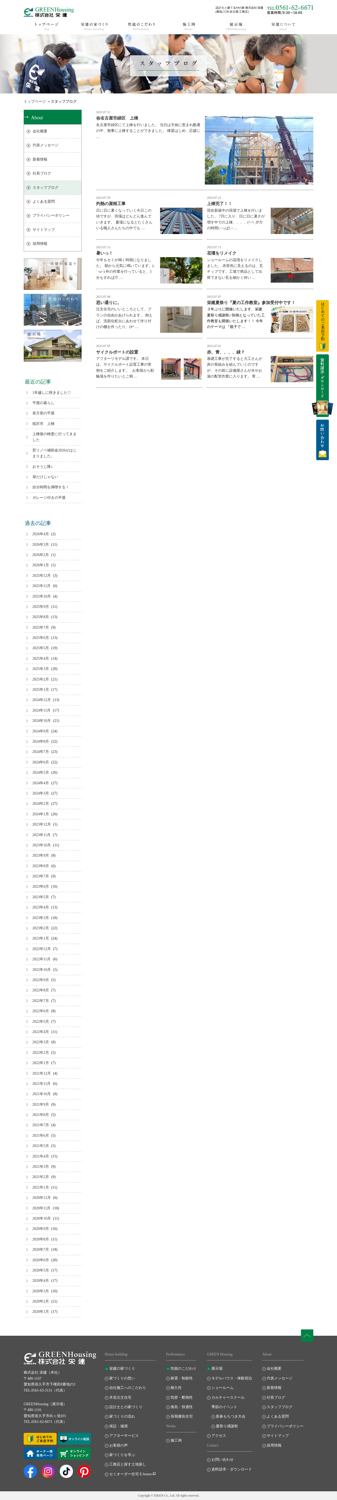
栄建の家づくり (122, 1368)
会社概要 (40, 131)
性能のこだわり (183, 1368)
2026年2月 (40, 555)
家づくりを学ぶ (122, 1455)
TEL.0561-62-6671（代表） (45, 1422)
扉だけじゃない (45, 477)
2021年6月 (40, 1136)
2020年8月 (40, 1239)
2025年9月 (40, 607)
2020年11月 (41, 1208)
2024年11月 (41, 710)
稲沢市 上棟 (43, 424)
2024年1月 (40, 814)
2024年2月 (40, 804)
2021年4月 (40, 1156)
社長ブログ (42, 173)
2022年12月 (41, 949)
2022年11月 (41, 959)
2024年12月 (41, 700)
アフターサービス (124, 1436)
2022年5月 (40, 1022)
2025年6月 (40, 638)
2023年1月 (40, 938)
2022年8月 (40, 990)
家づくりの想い (122, 1378)
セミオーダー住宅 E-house (130, 1474)
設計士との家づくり (125, 1407)
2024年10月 (41, 721)
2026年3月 (40, 545)
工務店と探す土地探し (127, 1464)
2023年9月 (40, 855)
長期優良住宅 (182, 1416)
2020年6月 (40, 1260)
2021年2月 (40, 1177)
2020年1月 (40, 1312)
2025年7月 (40, 627)
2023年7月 (40, 876)
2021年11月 (41, 1084)
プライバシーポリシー (51, 215)
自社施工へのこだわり (127, 1388)
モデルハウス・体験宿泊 (231, 1378)
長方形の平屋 (43, 413)
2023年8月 (40, 866)
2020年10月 (41, 1218)
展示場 (216, 1368)
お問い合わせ (222, 1460)
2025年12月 (41, 576)
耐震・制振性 (182, 1378)
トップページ (35, 101)
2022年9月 (40, 980)
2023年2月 (40, 928)
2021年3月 (40, 1167)
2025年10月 (41, 596)
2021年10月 (41, 1094)
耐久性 (176, 1388)
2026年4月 (40, 534)
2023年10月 (41, 845)
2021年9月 (40, 1104)
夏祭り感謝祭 (227, 1426)
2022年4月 (40, 1032)
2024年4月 (40, 783)
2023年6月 (40, 886)
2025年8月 (40, 617)
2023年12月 (41, 824)
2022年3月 (40, 1042)
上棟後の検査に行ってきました (54, 437)
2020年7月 (40, 1249)
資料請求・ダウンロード (231, 1469)
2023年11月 (41, 835)
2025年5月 (40, 648)
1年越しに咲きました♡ (51, 393)
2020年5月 (40, 1270)
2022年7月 (40, 1001)
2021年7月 (40, 1125)
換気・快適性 (182, 1407)
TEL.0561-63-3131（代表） (45, 1390)
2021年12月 (41, 1073)
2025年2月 (40, 679)
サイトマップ (44, 230)
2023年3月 (40, 918)
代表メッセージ (45, 145)
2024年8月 (40, 741)
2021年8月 (40, 1115)
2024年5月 (40, 772)
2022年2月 (40, 1053)
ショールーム (222, 1388)
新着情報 (40, 159)
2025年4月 (40, 658)
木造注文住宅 (120, 1397)
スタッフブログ (45, 188)
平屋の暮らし (43, 403)
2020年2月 (40, 1301)
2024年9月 (40, 731)
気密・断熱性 (182, 1397)
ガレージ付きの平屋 (49, 498)
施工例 (176, 1440)
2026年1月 (40, 565)
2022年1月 (40, 1063)
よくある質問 (44, 201)
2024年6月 (40, 762)
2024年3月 (40, 793)
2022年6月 (40, 1011)
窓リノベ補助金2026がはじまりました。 (54, 453)
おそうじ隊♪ (42, 467)
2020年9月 (40, 1229)
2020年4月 (40, 1281)
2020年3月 (40, 1291)
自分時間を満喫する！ (50, 487)
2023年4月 (40, 907)
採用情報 (40, 244)
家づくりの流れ (122, 1416)
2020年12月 (41, 1198)
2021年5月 (40, 1146)
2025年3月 (40, 669)
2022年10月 (41, 970)
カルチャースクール (228, 1397)
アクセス (218, 1436)
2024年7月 (40, 752)
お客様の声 (118, 1445)
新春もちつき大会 (230, 1416)
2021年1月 (40, 1187)
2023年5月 (40, 897)
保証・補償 (118, 1426)
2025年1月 (40, 690)
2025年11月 (41, 586)
